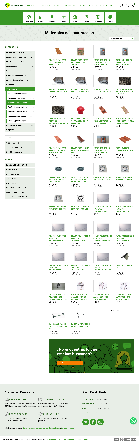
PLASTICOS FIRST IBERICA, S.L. (19, 188)
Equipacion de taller (19, 125)
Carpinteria (19, 84)
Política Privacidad (66, 439)
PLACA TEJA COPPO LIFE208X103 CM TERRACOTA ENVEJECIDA (79, 62)
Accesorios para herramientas (19, 80)
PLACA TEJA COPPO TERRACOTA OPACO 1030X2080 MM (57, 150)
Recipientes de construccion (20, 116)
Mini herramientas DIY (19, 62)
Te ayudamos (70, 363)
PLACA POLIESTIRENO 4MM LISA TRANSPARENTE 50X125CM (125, 209)
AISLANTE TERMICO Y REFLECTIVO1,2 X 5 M (102, 90)
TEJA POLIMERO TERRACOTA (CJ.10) (124, 149)
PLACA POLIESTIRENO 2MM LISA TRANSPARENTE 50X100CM (80, 267)
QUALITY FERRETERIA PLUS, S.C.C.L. (20, 192)
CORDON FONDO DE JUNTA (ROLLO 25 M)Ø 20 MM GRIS (101, 62)
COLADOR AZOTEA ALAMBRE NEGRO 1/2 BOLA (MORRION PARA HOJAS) (124, 297)
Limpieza (19, 130)
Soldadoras (19, 71)
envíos (45, 428)
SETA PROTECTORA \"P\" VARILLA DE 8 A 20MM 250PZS (79, 121)
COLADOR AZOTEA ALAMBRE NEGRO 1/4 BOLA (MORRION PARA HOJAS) (102, 297)
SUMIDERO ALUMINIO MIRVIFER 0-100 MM (80, 208)
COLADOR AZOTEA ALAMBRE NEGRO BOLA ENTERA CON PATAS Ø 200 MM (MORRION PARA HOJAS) (79, 297)
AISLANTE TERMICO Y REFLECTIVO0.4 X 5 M (58, 90)
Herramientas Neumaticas (19, 53)
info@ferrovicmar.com (91, 413)
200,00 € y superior (19, 152)
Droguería (40, 18)
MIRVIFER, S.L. (19, 183)
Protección (110, 18)
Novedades (70, 5)
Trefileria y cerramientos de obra (21, 107)
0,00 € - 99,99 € (19, 143)
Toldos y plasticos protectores (20, 121)
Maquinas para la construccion (20, 93)
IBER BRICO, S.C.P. (19, 174)
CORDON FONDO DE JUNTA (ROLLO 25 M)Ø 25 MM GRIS (124, 62)
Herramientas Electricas (19, 57)
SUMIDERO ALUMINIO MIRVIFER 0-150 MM (58, 208)
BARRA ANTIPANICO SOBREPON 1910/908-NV (58, 326)
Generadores (19, 66)
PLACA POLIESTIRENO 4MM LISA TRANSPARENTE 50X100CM (58, 238)
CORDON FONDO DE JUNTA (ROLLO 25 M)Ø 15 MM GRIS (101, 150)
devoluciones (54, 428)
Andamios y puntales (20, 98)
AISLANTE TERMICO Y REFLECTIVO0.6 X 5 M (80, 90)
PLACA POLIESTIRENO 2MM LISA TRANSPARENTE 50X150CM (125, 238)
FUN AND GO (19, 170)
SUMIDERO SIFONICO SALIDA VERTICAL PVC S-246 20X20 (79, 179)
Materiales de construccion (20, 102)
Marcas (46, 5)
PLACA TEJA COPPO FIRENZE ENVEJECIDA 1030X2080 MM (125, 121)
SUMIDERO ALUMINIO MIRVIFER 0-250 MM (102, 178)
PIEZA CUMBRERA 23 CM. (124, 266)
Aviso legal (51, 439)
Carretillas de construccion (20, 112)
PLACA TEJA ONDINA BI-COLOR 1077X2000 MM (80, 150)
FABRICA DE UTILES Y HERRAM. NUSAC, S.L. (20, 165)
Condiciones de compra (32, 428)
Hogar (75, 18)
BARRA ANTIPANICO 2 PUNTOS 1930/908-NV (80, 325)
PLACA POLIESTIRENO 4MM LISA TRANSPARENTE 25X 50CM (102, 238)
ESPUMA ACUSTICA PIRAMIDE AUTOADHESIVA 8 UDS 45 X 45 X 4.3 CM (58, 121)
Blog (82, 5)
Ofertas (57, 5)
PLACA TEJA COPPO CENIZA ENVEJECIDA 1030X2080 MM (102, 121)
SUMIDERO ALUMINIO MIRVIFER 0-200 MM (124, 178)
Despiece (92, 5)
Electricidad (52, 18)
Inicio (14, 27)
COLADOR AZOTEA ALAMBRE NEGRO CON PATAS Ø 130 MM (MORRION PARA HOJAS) (58, 297)
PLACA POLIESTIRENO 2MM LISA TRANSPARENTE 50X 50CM (102, 267)
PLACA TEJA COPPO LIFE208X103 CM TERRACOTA (57, 62)
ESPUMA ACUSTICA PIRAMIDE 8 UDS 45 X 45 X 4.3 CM (124, 91)
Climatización (29, 18)
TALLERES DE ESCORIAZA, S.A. (19, 197)
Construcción (31, 27)
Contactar (106, 5)
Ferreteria (63, 18)
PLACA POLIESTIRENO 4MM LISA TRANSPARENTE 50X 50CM (80, 238)
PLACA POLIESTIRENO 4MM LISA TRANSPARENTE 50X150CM (102, 209)
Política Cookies (83, 439)
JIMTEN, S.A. (19, 179)
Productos (32, 5)
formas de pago (67, 428)
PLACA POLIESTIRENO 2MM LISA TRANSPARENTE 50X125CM (58, 267)
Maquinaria (98, 18)
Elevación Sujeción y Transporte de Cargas (20, 75)
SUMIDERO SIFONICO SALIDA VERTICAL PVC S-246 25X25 (57, 179)
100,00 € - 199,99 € (19, 147)
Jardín (87, 18)
